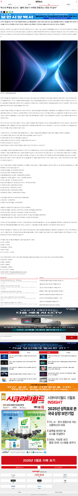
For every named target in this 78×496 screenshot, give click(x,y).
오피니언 (9, 4)
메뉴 (1, 1)
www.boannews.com (13, 273)
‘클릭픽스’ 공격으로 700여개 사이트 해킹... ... (18, 287)
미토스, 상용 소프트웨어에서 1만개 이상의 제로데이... (18, 298)
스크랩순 (68, 352)
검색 (76, 1)
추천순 (48, 352)
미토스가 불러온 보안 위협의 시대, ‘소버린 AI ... (18, 304)
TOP (41, 277)
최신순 (28, 352)
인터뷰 (29, 4)
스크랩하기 (75, 334)
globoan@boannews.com (19, 272)
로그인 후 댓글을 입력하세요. (30, 338)
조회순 (9, 352)
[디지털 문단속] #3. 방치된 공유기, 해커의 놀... (18, 293)
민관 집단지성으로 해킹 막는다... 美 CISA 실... (18, 282)
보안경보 (68, 4)
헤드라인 (3, 277)
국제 (49, 4)
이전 (2, 334)
